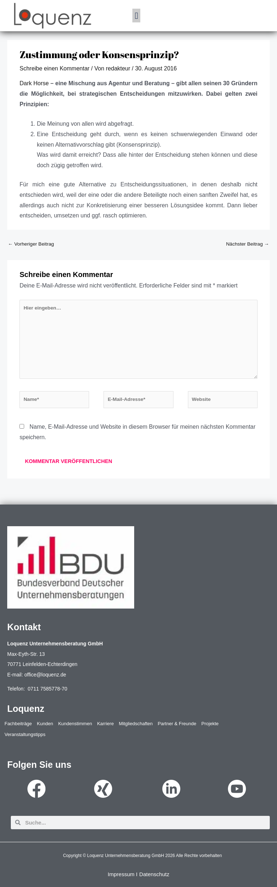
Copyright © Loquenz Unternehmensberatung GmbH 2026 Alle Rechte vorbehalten (142, 855)
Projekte (210, 723)
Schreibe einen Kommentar (54, 68)
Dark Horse (34, 83)
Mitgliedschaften (136, 723)
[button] (136, 15)
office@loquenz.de (45, 675)
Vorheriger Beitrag (31, 244)
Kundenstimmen (75, 723)
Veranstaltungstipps (24, 734)
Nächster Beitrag (247, 244)
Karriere (105, 723)
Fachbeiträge (18, 723)
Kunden (45, 723)
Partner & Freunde (177, 723)
